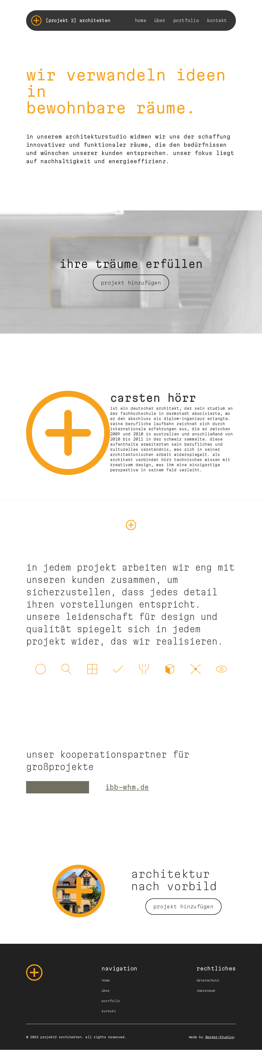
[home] (70, 20)
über (160, 20)
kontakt (217, 20)
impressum (205, 990)
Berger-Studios (219, 1037)
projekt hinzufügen (131, 283)
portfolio (186, 20)
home (140, 20)
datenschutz (207, 980)
